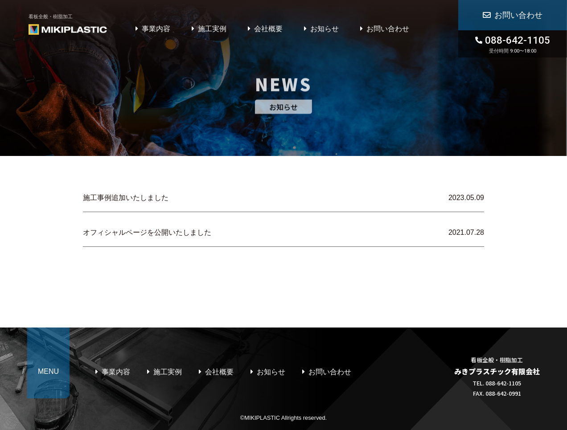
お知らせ (324, 29)
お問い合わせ (387, 29)
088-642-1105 (512, 44)
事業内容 (156, 29)
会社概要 (268, 29)
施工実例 (212, 29)
